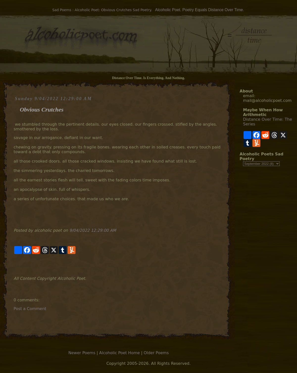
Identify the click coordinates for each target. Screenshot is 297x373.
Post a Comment (30, 308)
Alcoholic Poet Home (119, 352)
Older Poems (156, 352)
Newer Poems (81, 352)
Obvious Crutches (42, 109)
